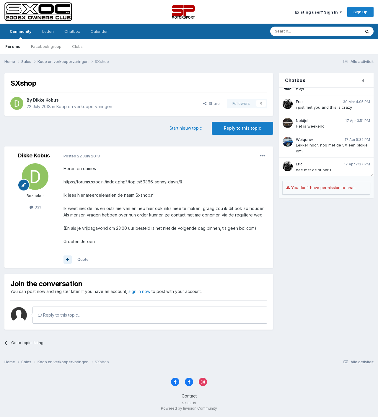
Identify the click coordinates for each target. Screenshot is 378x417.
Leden (48, 31)
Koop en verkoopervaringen (84, 106)
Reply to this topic (242, 128)
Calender (99, 31)
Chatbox (72, 31)
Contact (189, 395)
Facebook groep (46, 46)
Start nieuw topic (186, 128)
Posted (81, 156)
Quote (83, 259)
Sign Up (360, 11)
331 (35, 207)
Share (211, 103)
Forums (12, 46)
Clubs (77, 46)
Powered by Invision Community (189, 408)
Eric (299, 101)
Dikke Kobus (46, 99)
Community (21, 34)
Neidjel (302, 120)
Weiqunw (304, 139)
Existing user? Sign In (318, 12)
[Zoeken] (300, 31)
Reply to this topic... (59, 314)
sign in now (139, 291)
